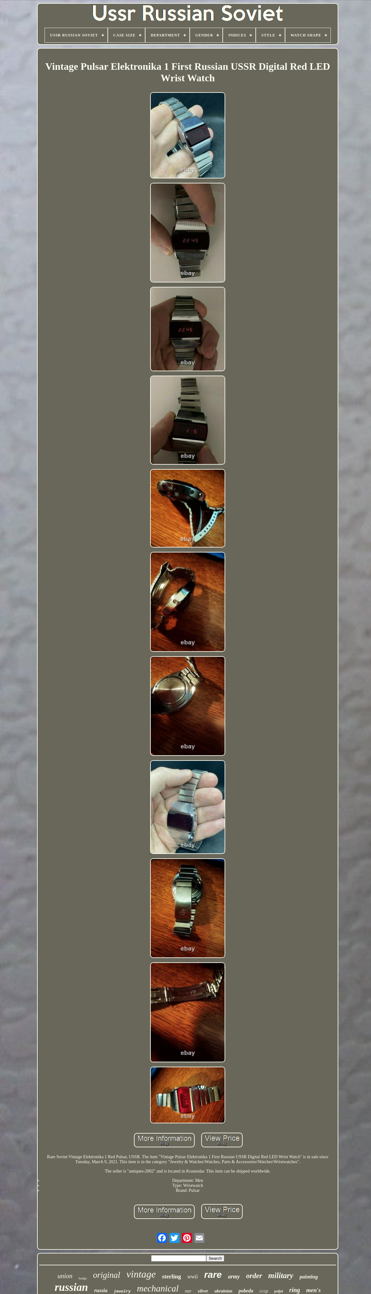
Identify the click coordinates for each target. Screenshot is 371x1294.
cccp (263, 1290)
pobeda (246, 1290)
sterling (171, 1276)
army (234, 1276)
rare (213, 1274)
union (65, 1276)
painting (309, 1277)
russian (71, 1287)
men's (313, 1290)
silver (203, 1290)
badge (83, 1278)
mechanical (158, 1288)
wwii (192, 1276)
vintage (141, 1274)
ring (294, 1290)
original (106, 1275)
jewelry (122, 1291)
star (188, 1291)
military (280, 1275)
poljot (278, 1291)
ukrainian (223, 1291)
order (254, 1276)
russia (100, 1290)
